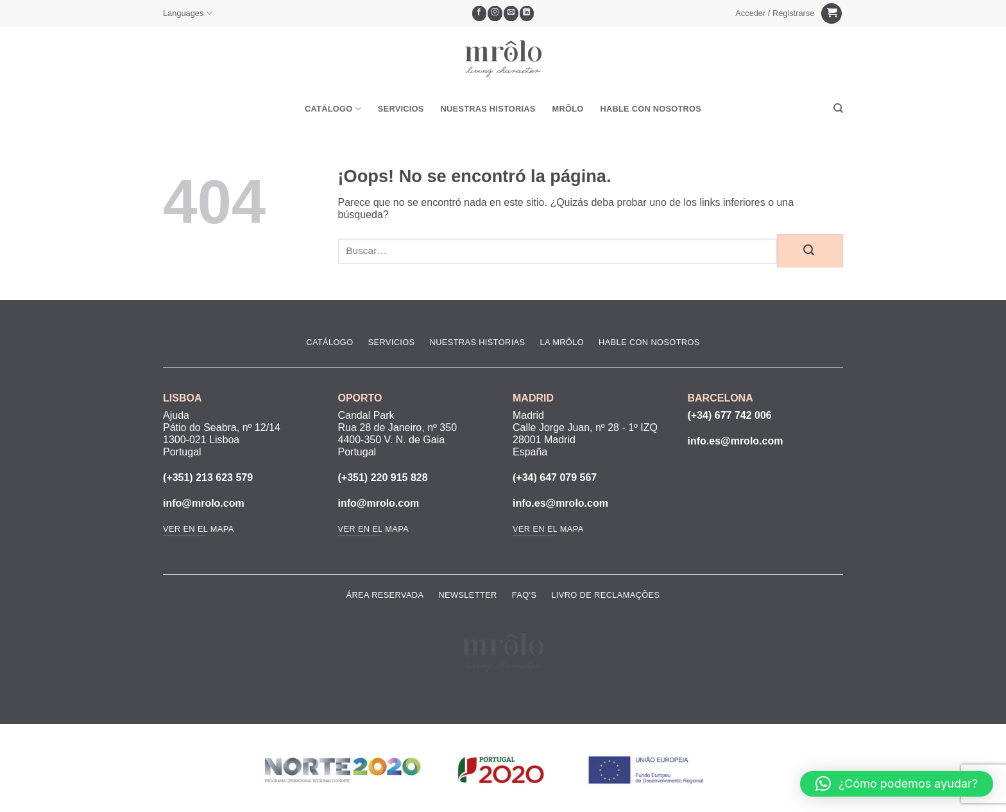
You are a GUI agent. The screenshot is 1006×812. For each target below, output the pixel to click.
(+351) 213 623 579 (208, 477)
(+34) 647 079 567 (555, 477)
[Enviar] (810, 250)
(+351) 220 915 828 (383, 477)
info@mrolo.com (203, 503)
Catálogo (333, 109)
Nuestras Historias (488, 109)
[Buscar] (838, 108)
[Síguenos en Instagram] (495, 13)
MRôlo (568, 109)
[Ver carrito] (831, 13)
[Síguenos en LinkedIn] (527, 13)
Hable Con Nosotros (651, 109)
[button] (775, 13)
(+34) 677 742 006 (730, 415)
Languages (187, 13)
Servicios (401, 109)
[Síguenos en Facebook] (479, 13)
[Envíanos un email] (511, 13)
